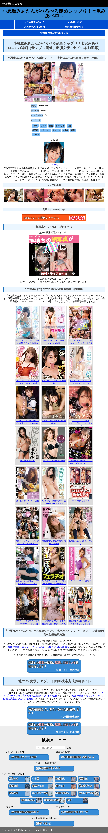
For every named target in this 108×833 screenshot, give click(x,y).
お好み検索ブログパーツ (74, 812)
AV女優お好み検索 (12, 3)
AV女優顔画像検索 (78, 757)
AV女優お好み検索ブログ (25, 812)
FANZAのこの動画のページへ (41, 217)
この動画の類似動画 (34, 27)
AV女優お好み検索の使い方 (54, 33)
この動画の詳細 (74, 22)
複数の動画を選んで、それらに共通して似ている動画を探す (39, 647)
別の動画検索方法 (74, 27)
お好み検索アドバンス (48, 768)
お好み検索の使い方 (34, 22)
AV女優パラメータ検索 (23, 757)
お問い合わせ (43, 823)
